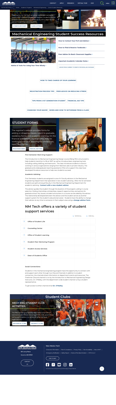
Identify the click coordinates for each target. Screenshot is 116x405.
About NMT (97, 382)
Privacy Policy (77, 382)
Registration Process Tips (42, 124)
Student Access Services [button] (37, 282)
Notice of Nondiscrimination (79, 386)
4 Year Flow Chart (19, 59)
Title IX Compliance (66, 382)
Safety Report (65, 386)
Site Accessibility (87, 382)
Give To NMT (52, 391)
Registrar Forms (19, 181)
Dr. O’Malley (58, 319)
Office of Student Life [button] (36, 254)
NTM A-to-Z (92, 386)
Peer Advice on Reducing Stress (71, 124)
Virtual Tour (82, 3)
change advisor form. (82, 233)
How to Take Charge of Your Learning (58, 113)
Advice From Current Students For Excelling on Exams (76, 100)
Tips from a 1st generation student (48, 134)
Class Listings (36, 59)
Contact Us (27, 396)
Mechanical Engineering (40, 8)
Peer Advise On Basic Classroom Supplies (74, 87)
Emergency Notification (52, 386)
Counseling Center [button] (35, 261)
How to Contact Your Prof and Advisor (73, 74)
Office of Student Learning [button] (38, 268)
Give (92, 3)
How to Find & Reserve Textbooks (72, 80)
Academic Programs (26, 8)
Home (17, 8)
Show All (78, 249)
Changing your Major (37, 143)
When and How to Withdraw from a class (69, 143)
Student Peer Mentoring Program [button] (41, 275)
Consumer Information (52, 382)
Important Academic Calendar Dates (73, 94)
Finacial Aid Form (36, 181)
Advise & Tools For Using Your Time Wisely (28, 98)
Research (70, 3)
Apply (62, 3)
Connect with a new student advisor (54, 218)
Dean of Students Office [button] (37, 288)
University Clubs (37, 356)
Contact (53, 3)
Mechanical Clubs (19, 356)
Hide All (91, 249)
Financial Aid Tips (76, 134)
